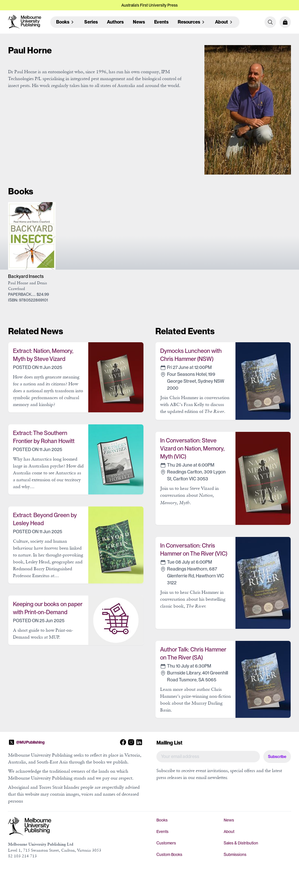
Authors (115, 22)
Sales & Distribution (241, 843)
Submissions (235, 854)
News (139, 22)
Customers (166, 843)
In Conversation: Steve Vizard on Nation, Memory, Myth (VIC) (192, 448)
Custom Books (169, 854)
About (229, 831)
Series (91, 22)
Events (161, 22)
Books (162, 820)
